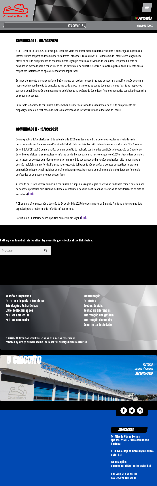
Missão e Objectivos (18, 296)
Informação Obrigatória (99, 315)
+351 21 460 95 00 (126, 474)
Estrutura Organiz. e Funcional (24, 301)
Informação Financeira (98, 320)
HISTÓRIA (147, 364)
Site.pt (22, 342)
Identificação (92, 296)
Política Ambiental (17, 315)
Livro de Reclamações (19, 310)
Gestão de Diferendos (97, 310)
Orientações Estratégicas (21, 305)
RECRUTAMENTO (143, 373)
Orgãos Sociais (93, 305)
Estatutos (90, 301)
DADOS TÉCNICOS (143, 369)
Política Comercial (17, 320)
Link (31, 194)
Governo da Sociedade (98, 324)
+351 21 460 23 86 (126, 478)
